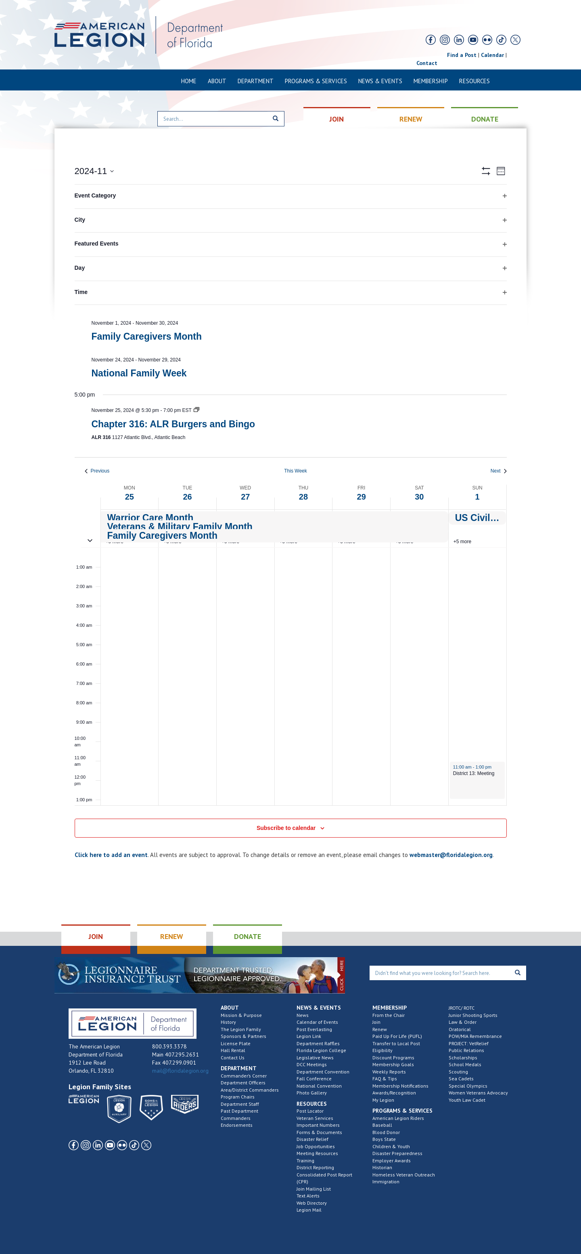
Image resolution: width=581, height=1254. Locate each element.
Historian (382, 1167)
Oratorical (460, 1029)
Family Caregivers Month (147, 336)
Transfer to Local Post (396, 1043)
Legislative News (315, 1057)
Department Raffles (318, 1043)
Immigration (385, 1181)
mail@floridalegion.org (180, 1070)
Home (188, 81)
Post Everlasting (314, 1029)
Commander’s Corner (244, 1076)
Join (376, 1022)
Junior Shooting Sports (473, 1015)
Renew (379, 1029)
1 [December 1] (477, 496)
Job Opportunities (316, 1146)
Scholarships (463, 1057)
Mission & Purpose (241, 1015)
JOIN (337, 119)
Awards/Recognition (394, 1093)
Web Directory (312, 1203)
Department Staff (240, 1104)
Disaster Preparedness (397, 1153)
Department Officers (243, 1083)
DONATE (484, 119)
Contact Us (233, 1057)
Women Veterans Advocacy (478, 1093)
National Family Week (139, 373)
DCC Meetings (312, 1064)
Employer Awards (391, 1160)
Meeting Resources (317, 1153)
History (228, 1022)
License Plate (236, 1043)
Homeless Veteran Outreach (403, 1175)
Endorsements (237, 1125)
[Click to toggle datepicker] (94, 171)
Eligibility (382, 1050)
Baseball (382, 1125)
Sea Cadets (461, 1078)
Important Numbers (318, 1125)
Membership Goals (393, 1064)
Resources (474, 81)
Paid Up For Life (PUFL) (397, 1036)
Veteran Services (315, 1118)
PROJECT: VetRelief (469, 1043)
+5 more (462, 541)
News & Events (380, 81)
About (217, 81)
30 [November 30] (419, 496)
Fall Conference (314, 1078)
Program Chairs (238, 1097)
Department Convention (323, 1072)
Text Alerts (308, 1196)
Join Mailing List (314, 1189)
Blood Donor (386, 1132)
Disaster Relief (312, 1139)
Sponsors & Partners (243, 1036)
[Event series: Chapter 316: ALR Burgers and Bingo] (196, 410)
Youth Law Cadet (467, 1100)
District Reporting (315, 1167)
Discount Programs (393, 1057)
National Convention (319, 1086)
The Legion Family (241, 1029)
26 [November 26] (187, 496)
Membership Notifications (400, 1086)
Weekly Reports (389, 1072)
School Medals (465, 1064)
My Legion (383, 1100)
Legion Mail (309, 1210)
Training (305, 1160)
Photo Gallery (312, 1093)
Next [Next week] (499, 471)
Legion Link (309, 1036)
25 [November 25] (129, 496)
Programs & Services (316, 81)
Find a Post (462, 55)
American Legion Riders (398, 1118)
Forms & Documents (319, 1132)
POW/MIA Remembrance (475, 1036)
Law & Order (463, 1022)
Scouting (458, 1072)
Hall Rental (233, 1050)
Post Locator (310, 1111)
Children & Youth (391, 1146)
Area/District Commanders (250, 1090)
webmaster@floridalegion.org (451, 855)
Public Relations (466, 1050)
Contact (426, 63)
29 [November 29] (361, 496)
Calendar (492, 55)
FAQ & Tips (384, 1078)
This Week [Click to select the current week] (295, 471)
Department (256, 81)
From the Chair (388, 1015)
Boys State (384, 1139)
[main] (290, 515)
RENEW (410, 119)
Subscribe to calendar (286, 828)
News (303, 1015)
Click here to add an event (111, 855)
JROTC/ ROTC (461, 1008)
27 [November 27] (245, 496)
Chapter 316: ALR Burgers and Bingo (173, 424)
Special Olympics (468, 1086)
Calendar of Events (317, 1022)
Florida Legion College (321, 1050)
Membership (431, 81)
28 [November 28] (303, 496)
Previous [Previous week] (97, 471)
